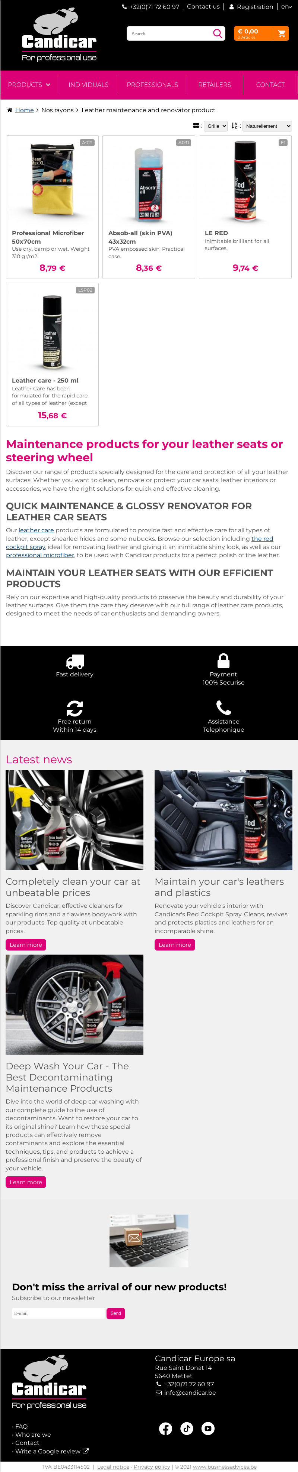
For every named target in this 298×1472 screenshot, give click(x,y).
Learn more (26, 944)
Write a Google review (47, 1451)
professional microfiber (40, 555)
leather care (36, 530)
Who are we (33, 1434)
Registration (250, 6)
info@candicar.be (190, 1392)
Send (116, 1313)
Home (24, 110)
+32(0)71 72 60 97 (154, 6)
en (285, 6)
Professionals (152, 84)
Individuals (88, 84)
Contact (270, 84)
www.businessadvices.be (225, 1466)
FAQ (21, 1426)
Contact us (203, 6)
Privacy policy (152, 1466)
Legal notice (113, 1466)
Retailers (214, 84)
